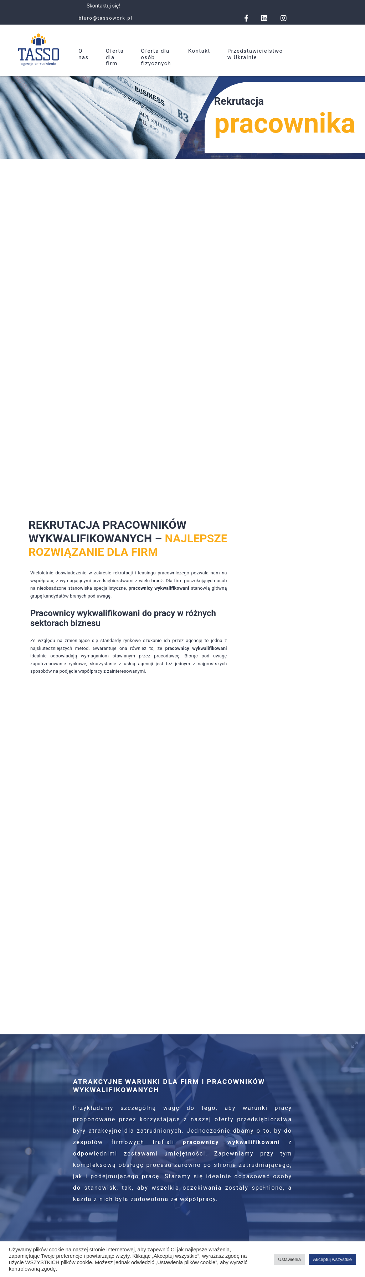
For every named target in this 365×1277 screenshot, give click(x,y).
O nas (83, 54)
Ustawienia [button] (289, 1259)
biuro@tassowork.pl (106, 18)
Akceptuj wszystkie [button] (332, 1259)
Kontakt (199, 51)
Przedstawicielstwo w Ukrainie (255, 54)
